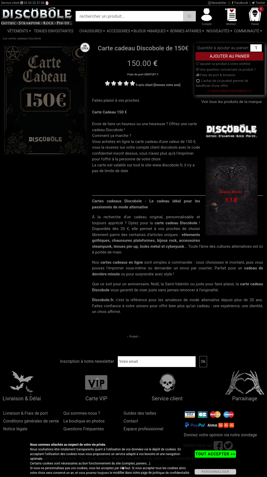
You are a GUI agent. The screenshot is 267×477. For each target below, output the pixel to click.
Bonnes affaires (185, 31)
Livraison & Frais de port (25, 413)
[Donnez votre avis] (167, 85)
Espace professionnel (143, 428)
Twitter (258, 3)
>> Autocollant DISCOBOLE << (229, 91)
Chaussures (90, 31)
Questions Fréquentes (83, 428)
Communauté (246, 31)
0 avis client (144, 85)
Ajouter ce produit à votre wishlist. (223, 64)
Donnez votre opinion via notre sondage (220, 434)
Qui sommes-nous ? (81, 413)
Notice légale (15, 428)
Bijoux (140, 31)
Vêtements (17, 31)
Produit (133, 336)
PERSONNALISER (215, 472)
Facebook (240, 3)
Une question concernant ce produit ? (226, 69)
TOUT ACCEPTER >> (215, 454)
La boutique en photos (84, 421)
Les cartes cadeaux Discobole (22, 38)
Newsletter (217, 3)
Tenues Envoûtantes (54, 31)
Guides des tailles (140, 413)
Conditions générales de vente (31, 421)
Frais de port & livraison (215, 75)
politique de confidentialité (171, 473)
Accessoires (118, 31)
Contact (131, 421)
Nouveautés (218, 31)
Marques (157, 31)
